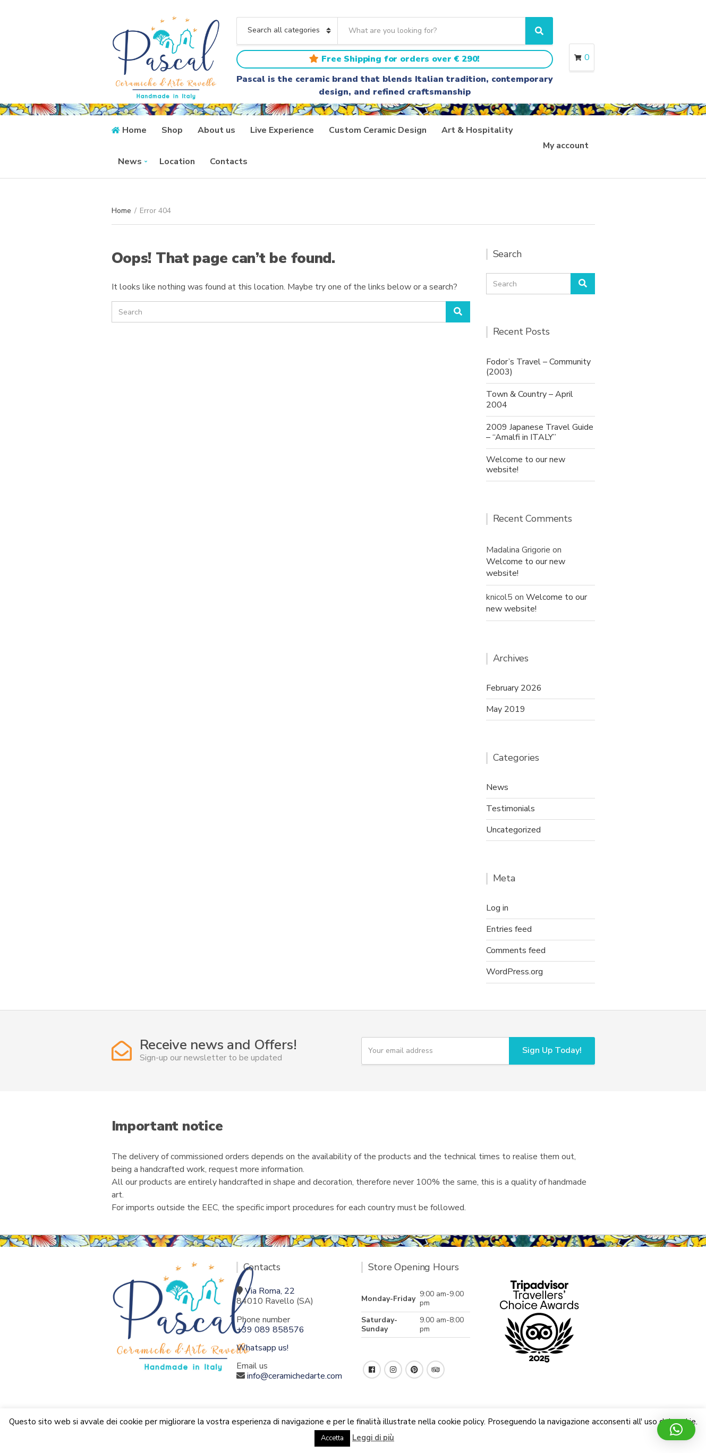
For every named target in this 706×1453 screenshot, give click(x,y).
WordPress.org (514, 972)
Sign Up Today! (552, 1050)
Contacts (229, 161)
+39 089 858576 (270, 1330)
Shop (172, 130)
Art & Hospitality (477, 130)
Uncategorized (513, 830)
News (130, 161)
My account (566, 145)
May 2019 (505, 709)
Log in (497, 908)
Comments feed (516, 950)
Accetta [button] (332, 1438)
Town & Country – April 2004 (529, 399)
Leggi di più (373, 1437)
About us (216, 130)
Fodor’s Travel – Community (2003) (538, 367)
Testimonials (510, 808)
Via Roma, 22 (270, 1291)
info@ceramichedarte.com (294, 1376)
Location (177, 161)
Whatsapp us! (262, 1348)
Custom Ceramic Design (378, 130)
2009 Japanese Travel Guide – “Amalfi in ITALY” (539, 432)
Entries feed (509, 929)
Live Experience (282, 130)
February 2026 (514, 688)
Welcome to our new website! (525, 464)
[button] (676, 1429)
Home (134, 130)
